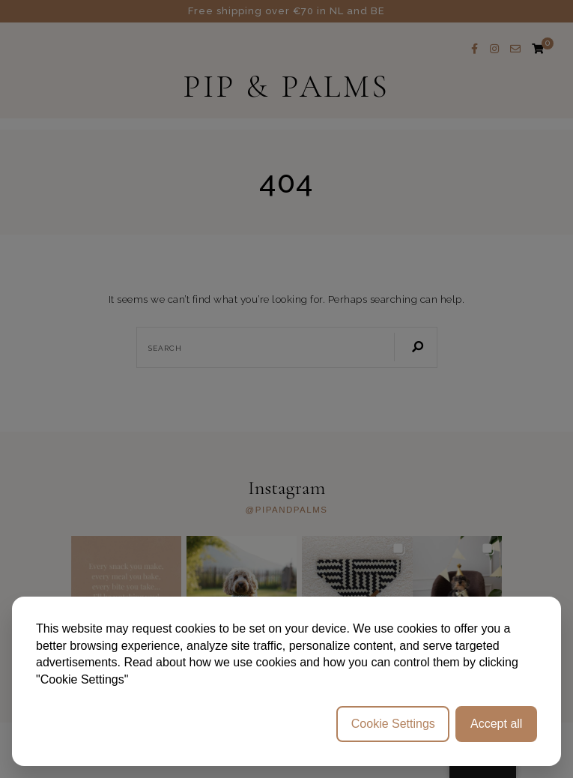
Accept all (496, 723)
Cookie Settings (393, 723)
